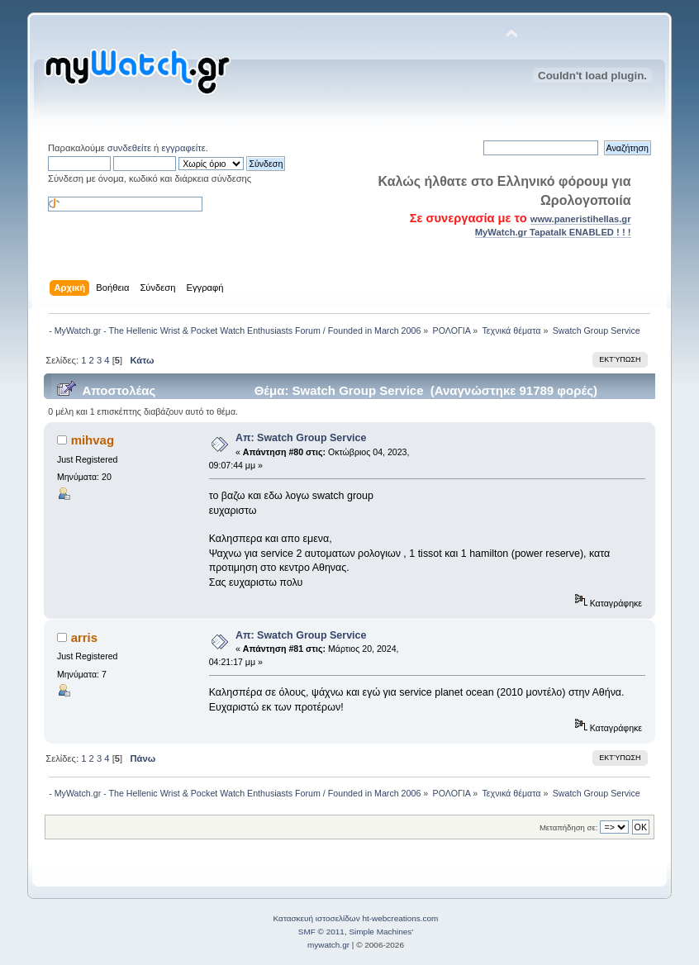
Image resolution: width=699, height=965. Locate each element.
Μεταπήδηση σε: (568, 827)
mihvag (92, 440)
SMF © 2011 (321, 931)
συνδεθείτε (129, 148)
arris (84, 637)
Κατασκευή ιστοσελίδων (316, 918)
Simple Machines (380, 931)
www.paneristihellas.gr (580, 219)
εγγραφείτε (183, 148)
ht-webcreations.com (400, 918)
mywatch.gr (328, 944)
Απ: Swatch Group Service (301, 438)
